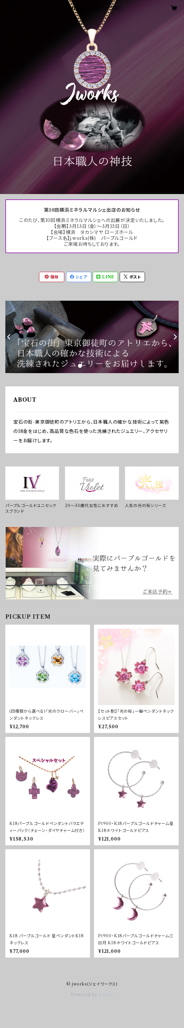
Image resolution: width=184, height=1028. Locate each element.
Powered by (92, 994)
